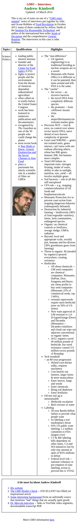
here (52, 519)
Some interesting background (26, 497)
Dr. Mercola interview (22, 503)
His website (16, 488)
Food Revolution (45, 24)
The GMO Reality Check (23, 491)
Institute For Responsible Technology (35, 30)
